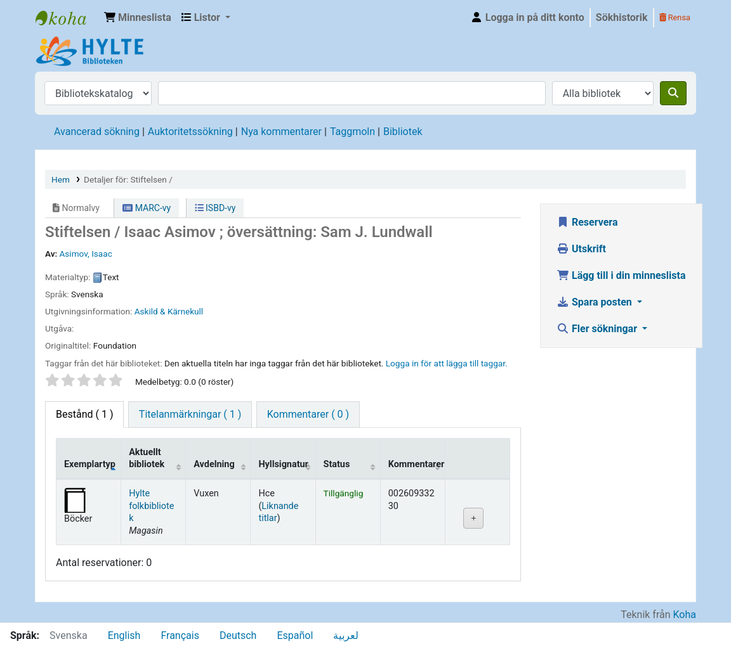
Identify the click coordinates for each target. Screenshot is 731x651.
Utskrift (581, 249)
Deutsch (238, 635)
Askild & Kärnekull (169, 311)
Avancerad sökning (97, 132)
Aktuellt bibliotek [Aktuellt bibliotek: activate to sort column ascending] (146, 458)
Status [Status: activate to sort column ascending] (337, 464)
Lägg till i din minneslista (621, 275)
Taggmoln (352, 132)
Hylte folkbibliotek (151, 506)
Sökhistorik (622, 17)
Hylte (67, 17)
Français (180, 635)
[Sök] (673, 93)
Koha (684, 615)
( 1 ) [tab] (84, 414)
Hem (60, 179)
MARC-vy (146, 208)
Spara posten (595, 302)
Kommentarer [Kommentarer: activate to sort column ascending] (416, 464)
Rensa (674, 17)
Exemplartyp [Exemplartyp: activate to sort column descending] (89, 464)
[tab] (190, 414)
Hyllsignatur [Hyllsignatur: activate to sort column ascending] (283, 464)
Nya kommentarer (281, 132)
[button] (137, 17)
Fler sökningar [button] (598, 329)
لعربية (346, 635)
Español (295, 635)
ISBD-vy (215, 208)
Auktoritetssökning (190, 132)
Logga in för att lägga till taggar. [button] (447, 363)
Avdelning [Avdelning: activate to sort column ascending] (214, 464)
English (124, 635)
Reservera (587, 222)
